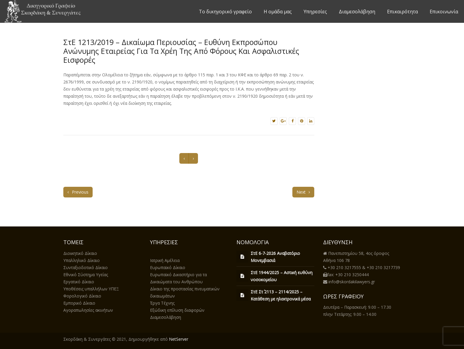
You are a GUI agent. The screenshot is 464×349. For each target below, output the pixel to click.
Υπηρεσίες (315, 11)
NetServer (178, 339)
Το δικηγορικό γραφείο (225, 11)
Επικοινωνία (444, 11)
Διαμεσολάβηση (357, 11)
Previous (77, 192)
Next (303, 192)
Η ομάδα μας (278, 11)
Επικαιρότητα (402, 11)
